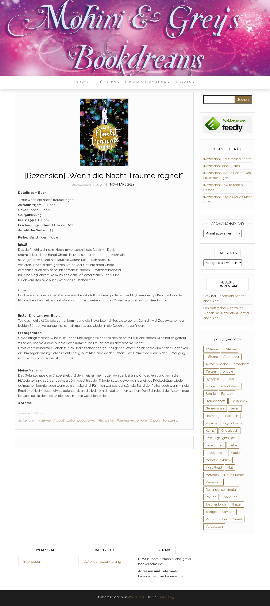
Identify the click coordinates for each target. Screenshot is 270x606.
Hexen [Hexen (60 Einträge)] (234, 408)
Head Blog (166, 597)
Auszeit (58, 420)
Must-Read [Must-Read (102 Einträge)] (214, 467)
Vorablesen (171, 420)
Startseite (85, 82)
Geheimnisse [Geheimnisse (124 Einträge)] (215, 408)
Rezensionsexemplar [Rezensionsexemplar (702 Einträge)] (221, 490)
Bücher (38, 413)
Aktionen (185, 82)
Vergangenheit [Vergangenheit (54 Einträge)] (217, 519)
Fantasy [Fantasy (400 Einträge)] (227, 394)
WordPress (136, 597)
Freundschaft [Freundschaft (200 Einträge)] (215, 401)
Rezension (106, 420)
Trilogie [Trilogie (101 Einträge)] (211, 512)
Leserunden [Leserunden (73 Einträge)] (214, 445)
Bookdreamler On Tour (147, 82)
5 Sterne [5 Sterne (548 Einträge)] (212, 357)
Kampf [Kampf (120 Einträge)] (210, 430)
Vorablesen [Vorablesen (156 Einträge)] (214, 527)
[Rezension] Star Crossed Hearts (227, 159)
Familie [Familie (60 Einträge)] (211, 394)
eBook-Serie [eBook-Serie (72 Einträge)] (230, 386)
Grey (206, 296)
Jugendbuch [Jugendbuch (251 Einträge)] (232, 423)
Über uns (109, 82)
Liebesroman (86, 420)
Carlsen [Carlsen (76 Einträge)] (211, 371)
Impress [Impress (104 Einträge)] (211, 423)
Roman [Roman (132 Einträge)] (211, 497)
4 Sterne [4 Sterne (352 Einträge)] (229, 349)
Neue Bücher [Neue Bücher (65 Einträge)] (234, 475)
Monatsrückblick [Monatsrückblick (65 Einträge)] (218, 460)
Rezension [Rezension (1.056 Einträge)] (213, 482)
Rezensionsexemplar (131, 420)
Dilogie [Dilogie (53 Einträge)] (228, 371)
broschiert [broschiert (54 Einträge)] (241, 364)
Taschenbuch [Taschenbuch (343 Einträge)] (216, 504)
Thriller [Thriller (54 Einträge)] (236, 504)
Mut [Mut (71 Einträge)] (230, 467)
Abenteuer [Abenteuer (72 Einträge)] (231, 357)
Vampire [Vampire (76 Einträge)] (228, 512)
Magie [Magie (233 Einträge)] (235, 453)
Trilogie (155, 420)
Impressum (32, 561)
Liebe (70, 420)
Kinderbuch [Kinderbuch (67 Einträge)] (229, 430)
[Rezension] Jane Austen (221, 166)
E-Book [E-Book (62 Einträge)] (230, 379)
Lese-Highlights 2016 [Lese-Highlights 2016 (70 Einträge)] (221, 438)
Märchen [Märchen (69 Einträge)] (212, 475)
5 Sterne (44, 420)
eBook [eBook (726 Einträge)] (211, 386)
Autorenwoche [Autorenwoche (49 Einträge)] (217, 364)
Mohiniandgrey (122, 184)
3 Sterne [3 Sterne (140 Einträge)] (212, 349)
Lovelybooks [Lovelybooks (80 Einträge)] (215, 453)
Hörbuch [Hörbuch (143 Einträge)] (231, 416)
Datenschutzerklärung (102, 561)
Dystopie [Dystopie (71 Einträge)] (212, 379)
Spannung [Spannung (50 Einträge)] (230, 497)
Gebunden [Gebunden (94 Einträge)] (239, 401)
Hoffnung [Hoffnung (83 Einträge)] (213, 416)
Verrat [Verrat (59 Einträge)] (237, 519)
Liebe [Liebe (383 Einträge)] (233, 445)
